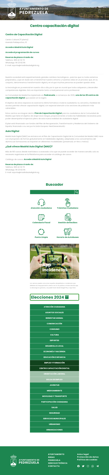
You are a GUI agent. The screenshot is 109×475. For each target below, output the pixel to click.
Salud (54, 407)
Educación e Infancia (54, 357)
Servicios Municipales (54, 418)
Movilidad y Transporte (54, 396)
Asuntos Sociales (54, 312)
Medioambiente (54, 390)
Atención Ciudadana (54, 307)
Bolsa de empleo (54, 379)
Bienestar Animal (54, 318)
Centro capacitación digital (54, 368)
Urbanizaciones (54, 430)
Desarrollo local (54, 346)
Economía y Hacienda (54, 351)
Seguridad (54, 413)
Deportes (54, 340)
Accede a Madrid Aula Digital (37, 159)
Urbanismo (54, 424)
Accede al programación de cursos (22, 52)
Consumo (54, 329)
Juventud (54, 385)
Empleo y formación (54, 363)
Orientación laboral (54, 374)
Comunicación (54, 323)
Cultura (54, 335)
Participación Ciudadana (54, 402)
